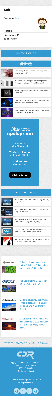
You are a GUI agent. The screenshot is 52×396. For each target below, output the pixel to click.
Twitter (8, 343)
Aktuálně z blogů (26, 193)
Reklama (43, 343)
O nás (32, 343)
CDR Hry (26, 64)
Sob (17, 18)
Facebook (21, 343)
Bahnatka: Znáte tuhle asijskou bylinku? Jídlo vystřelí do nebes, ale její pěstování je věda (34, 265)
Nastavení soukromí (26, 371)
